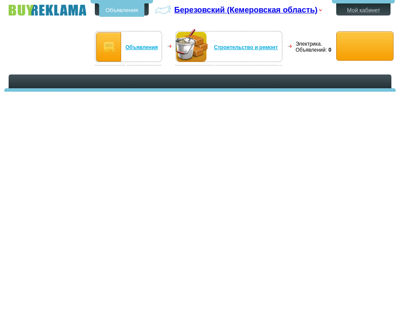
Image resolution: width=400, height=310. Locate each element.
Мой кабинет (363, 10)
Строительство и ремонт (246, 47)
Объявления (122, 10)
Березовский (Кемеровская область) (245, 9)
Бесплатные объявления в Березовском (47, 10)
